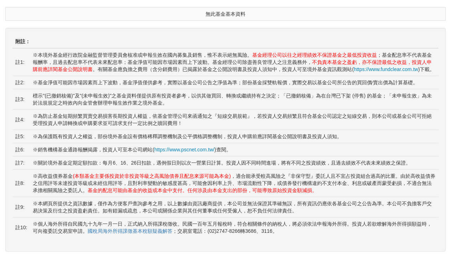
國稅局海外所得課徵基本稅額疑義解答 (130, 231)
